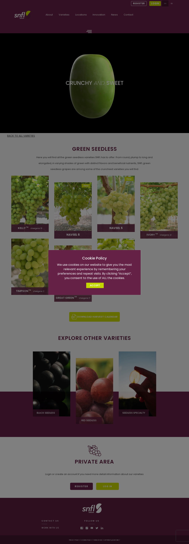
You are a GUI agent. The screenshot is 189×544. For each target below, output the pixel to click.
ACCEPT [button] (95, 285)
